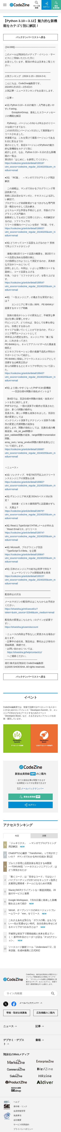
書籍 (39, 1040)
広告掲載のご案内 (45, 1012)
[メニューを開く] (5, 5)
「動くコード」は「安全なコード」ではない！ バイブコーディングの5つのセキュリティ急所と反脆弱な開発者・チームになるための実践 (33, 880)
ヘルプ (16, 1102)
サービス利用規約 (21, 1124)
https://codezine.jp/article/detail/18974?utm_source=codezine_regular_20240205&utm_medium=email (30, 536)
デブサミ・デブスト (13, 1042)
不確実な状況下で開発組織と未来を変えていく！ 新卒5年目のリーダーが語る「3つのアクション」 (32, 937)
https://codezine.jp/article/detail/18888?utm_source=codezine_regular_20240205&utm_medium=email (30, 453)
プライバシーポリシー (23, 1129)
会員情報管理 (19, 1111)
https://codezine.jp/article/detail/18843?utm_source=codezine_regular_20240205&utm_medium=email (30, 377)
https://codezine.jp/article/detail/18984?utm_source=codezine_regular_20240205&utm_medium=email (30, 558)
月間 (44, 836)
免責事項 (17, 1115)
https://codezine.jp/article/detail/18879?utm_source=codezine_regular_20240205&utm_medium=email (30, 515)
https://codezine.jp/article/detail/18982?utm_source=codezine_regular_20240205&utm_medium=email (30, 486)
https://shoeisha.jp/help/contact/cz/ (24, 652)
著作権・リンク (20, 1106)
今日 (17, 836)
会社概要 (17, 1120)
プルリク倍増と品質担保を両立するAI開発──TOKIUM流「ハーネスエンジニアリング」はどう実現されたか (32, 866)
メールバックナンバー (30, 788)
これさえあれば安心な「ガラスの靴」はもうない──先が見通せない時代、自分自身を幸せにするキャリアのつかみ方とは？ (32, 923)
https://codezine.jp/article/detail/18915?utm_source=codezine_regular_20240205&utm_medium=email (30, 580)
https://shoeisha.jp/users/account (21, 627)
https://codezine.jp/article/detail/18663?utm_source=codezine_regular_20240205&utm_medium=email (30, 232)
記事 (39, 1026)
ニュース (10, 1026)
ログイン (30, 805)
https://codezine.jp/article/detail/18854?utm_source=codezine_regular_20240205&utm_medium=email (30, 286)
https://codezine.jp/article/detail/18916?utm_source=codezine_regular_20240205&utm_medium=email (30, 167)
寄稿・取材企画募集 (16, 1012)
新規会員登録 (29, 796)
